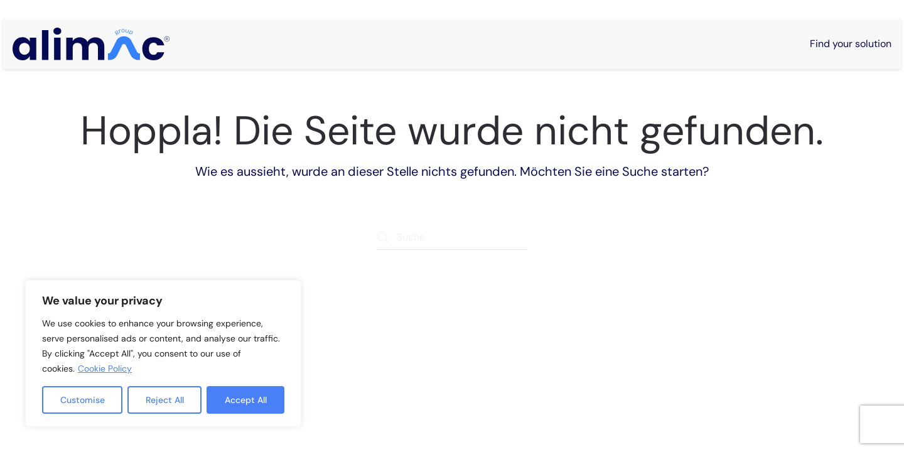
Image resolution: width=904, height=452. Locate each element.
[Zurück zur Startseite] (91, 44)
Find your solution (850, 43)
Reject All (165, 400)
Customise (82, 400)
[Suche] (452, 237)
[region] (163, 353)
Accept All (246, 400)
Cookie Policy (105, 368)
